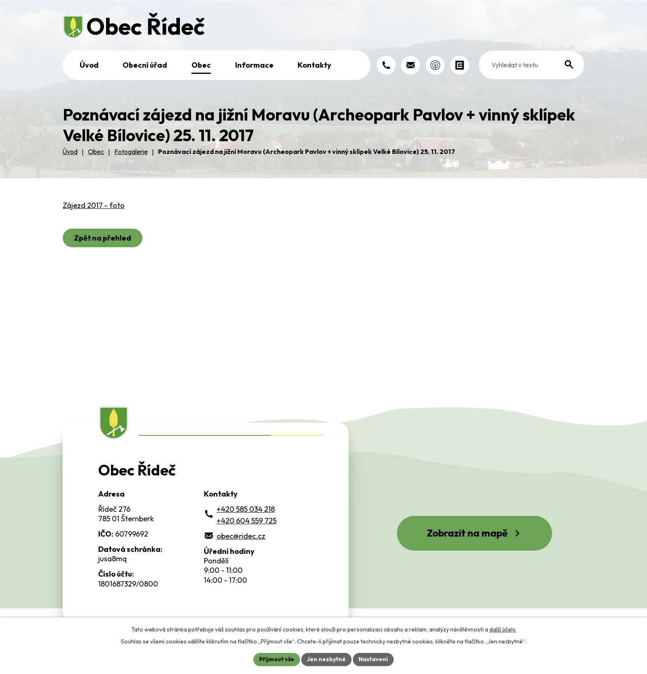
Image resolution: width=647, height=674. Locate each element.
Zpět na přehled (102, 238)
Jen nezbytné (326, 659)
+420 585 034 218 (246, 509)
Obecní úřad (145, 65)
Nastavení (373, 659)
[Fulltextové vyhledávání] (532, 64)
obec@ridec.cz (241, 536)
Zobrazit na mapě (474, 533)
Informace (254, 65)
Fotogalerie (131, 151)
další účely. (502, 629)
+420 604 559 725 (246, 520)
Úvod (89, 65)
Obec (201, 65)
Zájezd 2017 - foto (94, 205)
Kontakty (314, 65)
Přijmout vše (276, 659)
